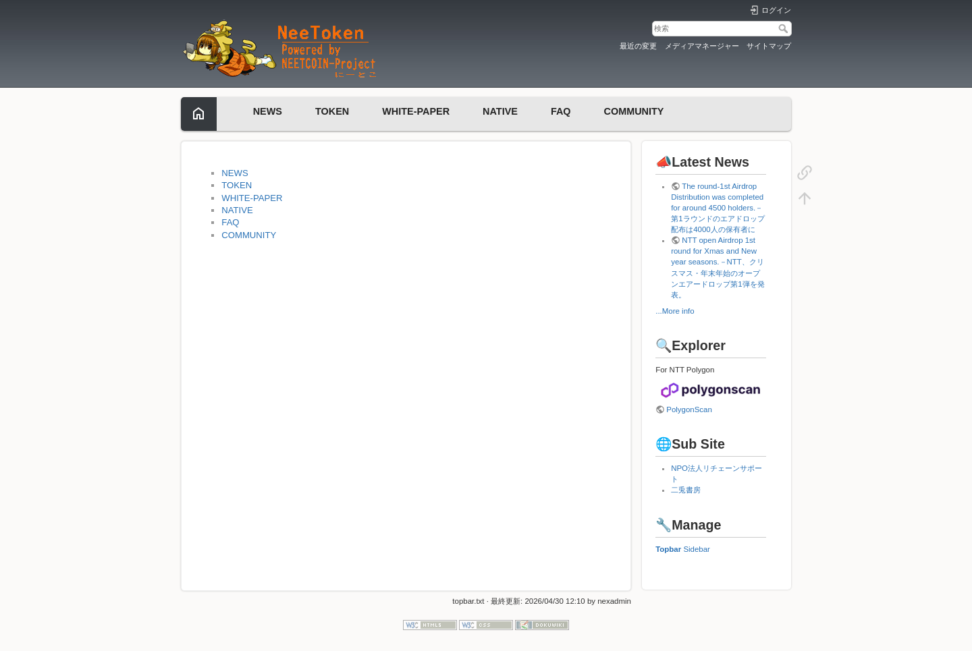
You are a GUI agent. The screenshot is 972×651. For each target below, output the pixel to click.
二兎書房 (686, 490)
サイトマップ (769, 46)
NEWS (267, 111)
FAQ (561, 111)
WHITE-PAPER (416, 111)
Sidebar (696, 549)
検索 (784, 28)
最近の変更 (638, 46)
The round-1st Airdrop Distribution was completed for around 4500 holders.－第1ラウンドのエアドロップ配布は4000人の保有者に (717, 207)
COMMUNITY (634, 111)
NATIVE (500, 111)
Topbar (668, 549)
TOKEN (332, 111)
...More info (674, 311)
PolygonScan (689, 409)
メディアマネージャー (702, 46)
